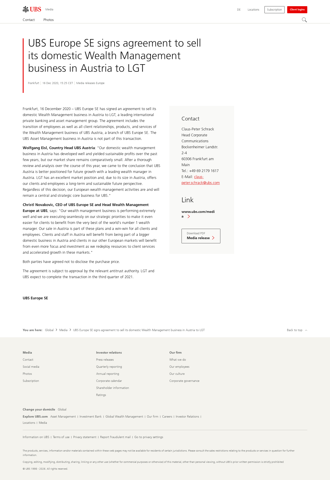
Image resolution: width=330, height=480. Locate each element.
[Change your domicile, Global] (62, 409)
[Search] (304, 20)
